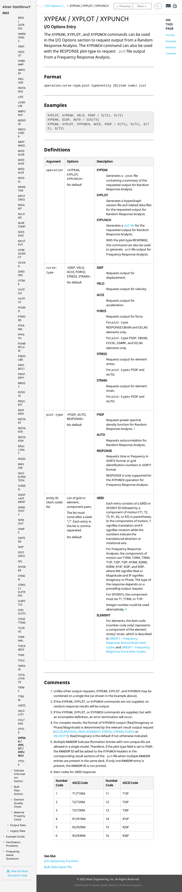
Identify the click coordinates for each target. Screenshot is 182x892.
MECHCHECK (21, 132)
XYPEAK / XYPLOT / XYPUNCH (22, 746)
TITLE (21, 660)
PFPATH (21, 336)
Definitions (172, 47)
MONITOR (21, 188)
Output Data (18, 825)
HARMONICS (22, 37)
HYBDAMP (21, 62)
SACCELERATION (22, 476)
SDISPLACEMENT (21, 498)
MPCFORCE (21, 197)
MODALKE (21, 161)
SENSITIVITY (21, 510)
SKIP (21, 547)
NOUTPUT (21, 242)
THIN (21, 655)
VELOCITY (21, 712)
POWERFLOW (22, 347)
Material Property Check (19, 815)
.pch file (129, 225)
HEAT (21, 46)
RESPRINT (21, 411)
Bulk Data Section (18, 790)
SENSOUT (21, 521)
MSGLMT (21, 206)
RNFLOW (21, 465)
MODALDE (21, 152)
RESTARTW (22, 438)
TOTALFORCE (21, 678)
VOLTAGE (21, 721)
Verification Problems (13, 843)
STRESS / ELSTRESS (21, 590)
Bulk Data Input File (58, 867)
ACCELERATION (66, 731)
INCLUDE (21, 80)
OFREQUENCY (21, 253)
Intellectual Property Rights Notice (95, 885)
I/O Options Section (58, 6)
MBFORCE (22, 113)
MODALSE (21, 170)
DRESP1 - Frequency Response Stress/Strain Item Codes (126, 642)
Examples (171, 41)
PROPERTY (21, 375)
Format (170, 35)
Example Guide (15, 836)
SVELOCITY (22, 611)
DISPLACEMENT (89, 731)
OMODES (21, 273)
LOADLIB (21, 104)
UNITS (22, 705)
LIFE (20, 97)
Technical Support (131, 885)
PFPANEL (21, 327)
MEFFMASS (21, 143)
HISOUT (21, 53)
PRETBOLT (21, 366)
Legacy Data (17, 831)
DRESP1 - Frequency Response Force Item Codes (128, 649)
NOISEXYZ (21, 233)
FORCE (130, 731)
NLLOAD (21, 215)
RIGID (21, 458)
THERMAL (21, 638)
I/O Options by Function (61, 861)
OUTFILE (21, 291)
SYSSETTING (22, 620)
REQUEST (21, 402)
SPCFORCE (21, 554)
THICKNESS (22, 647)
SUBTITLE (21, 602)
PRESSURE (22, 357)
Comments (172, 53)
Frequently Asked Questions (13, 855)
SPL (20, 561)
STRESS (107, 731)
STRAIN (118, 731)
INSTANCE (21, 89)
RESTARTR (22, 429)
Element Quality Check (19, 803)
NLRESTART (22, 224)
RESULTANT (21, 449)
